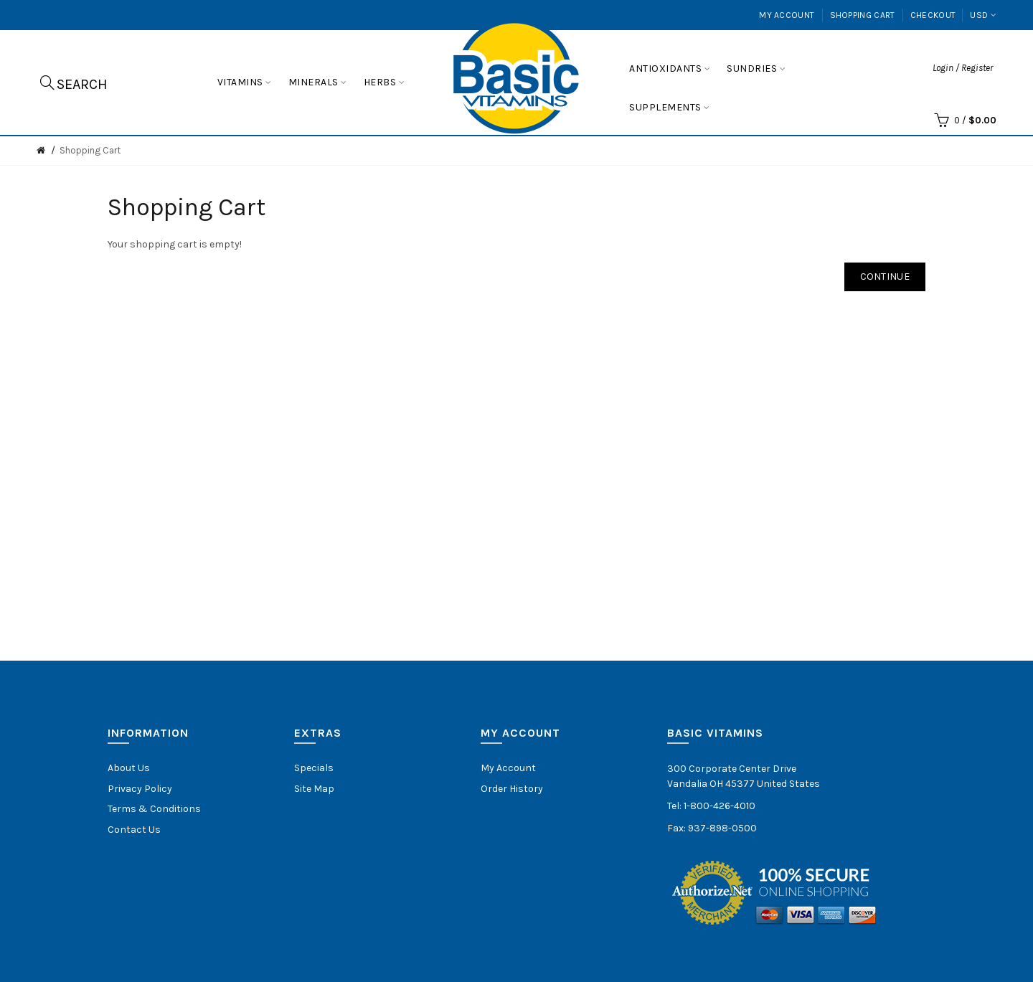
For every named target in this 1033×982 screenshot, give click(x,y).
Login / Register (963, 67)
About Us (129, 768)
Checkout (933, 15)
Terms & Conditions (154, 809)
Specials (314, 768)
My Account (786, 15)
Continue (885, 276)
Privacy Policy (140, 789)
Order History (512, 789)
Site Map (314, 789)
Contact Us (134, 829)
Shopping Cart (862, 15)
